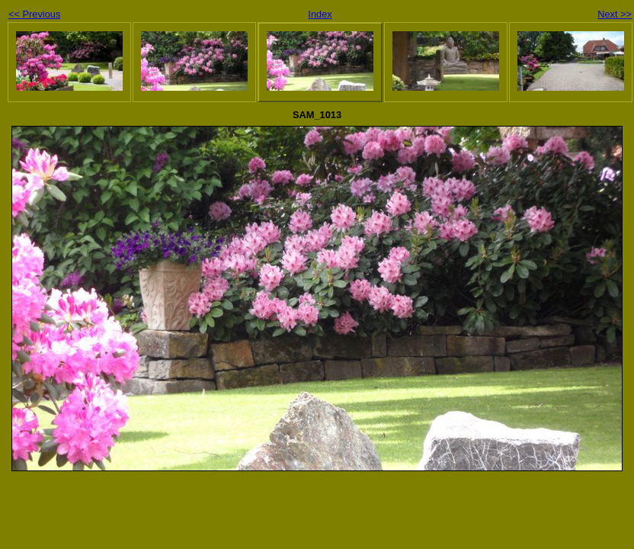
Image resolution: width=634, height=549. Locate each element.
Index (319, 14)
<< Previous (34, 14)
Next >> (614, 14)
